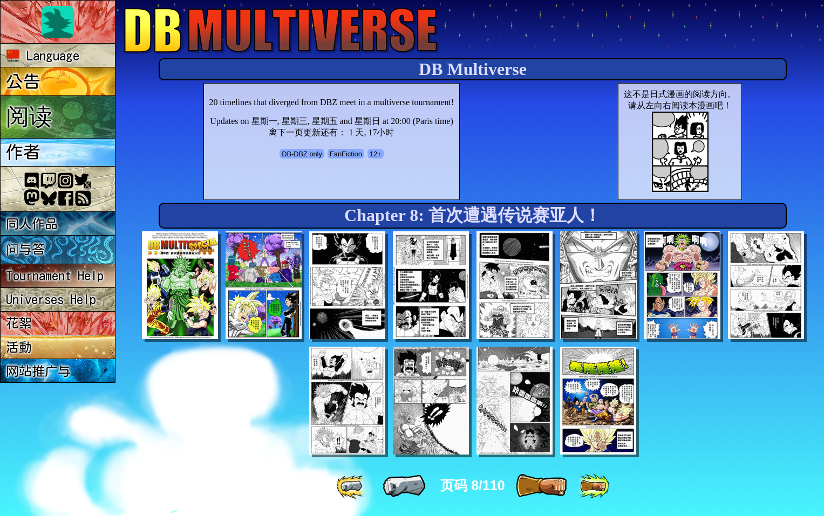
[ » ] (541, 486)
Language (43, 55)
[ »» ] (593, 486)
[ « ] (404, 486)
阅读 (29, 115)
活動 (19, 347)
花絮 (19, 323)
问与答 (25, 249)
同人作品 (32, 223)
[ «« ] (352, 486)
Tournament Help (55, 275)
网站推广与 (38, 370)
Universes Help (51, 299)
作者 (23, 152)
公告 (23, 81)
